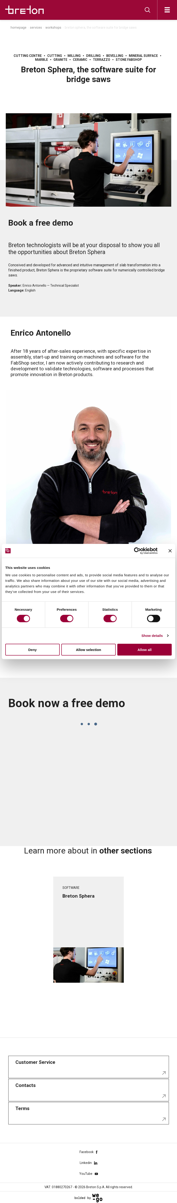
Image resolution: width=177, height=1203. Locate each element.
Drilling (93, 56)
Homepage (19, 27)
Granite (60, 59)
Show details (152, 636)
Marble (41, 59)
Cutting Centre (28, 56)
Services (36, 27)
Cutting (54, 56)
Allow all (145, 649)
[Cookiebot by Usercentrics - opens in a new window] (141, 550)
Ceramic (80, 59)
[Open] (167, 10)
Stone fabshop (129, 59)
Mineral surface (143, 56)
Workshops (53, 27)
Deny (32, 649)
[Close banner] (170, 550)
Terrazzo (101, 59)
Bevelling (114, 56)
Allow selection (88, 649)
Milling (74, 56)
